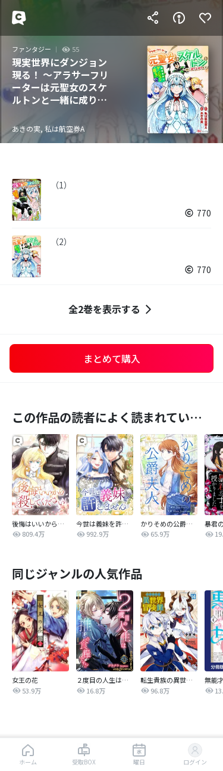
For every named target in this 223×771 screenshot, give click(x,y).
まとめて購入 (111, 358)
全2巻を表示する (111, 309)
